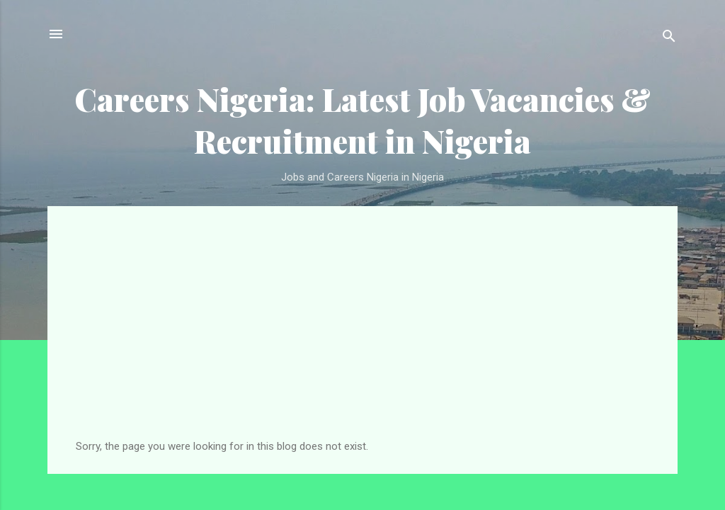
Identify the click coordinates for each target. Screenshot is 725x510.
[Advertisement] (362, 333)
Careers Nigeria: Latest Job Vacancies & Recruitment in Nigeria (362, 120)
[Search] (669, 38)
